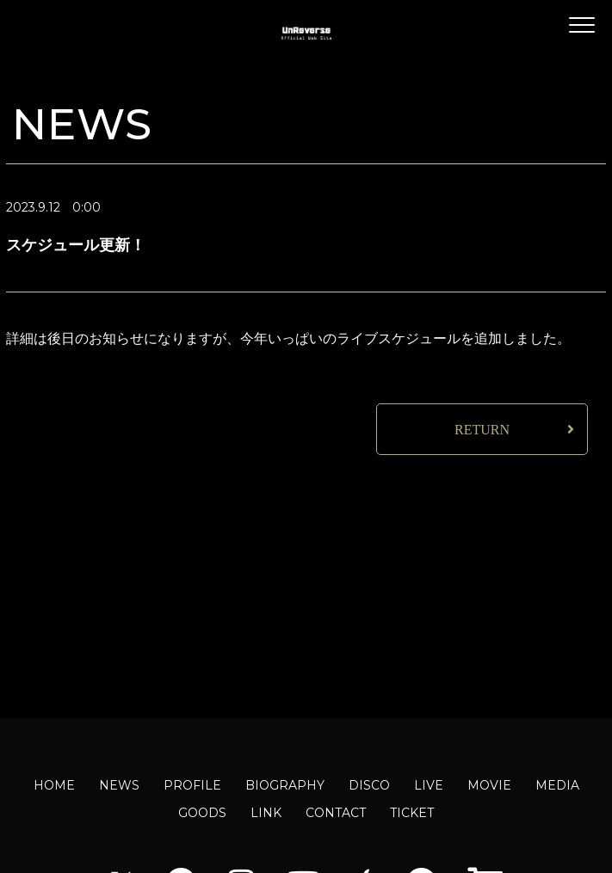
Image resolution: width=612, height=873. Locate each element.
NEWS (119, 785)
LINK (265, 813)
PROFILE (192, 785)
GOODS (202, 813)
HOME (54, 785)
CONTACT (336, 813)
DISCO (369, 785)
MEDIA (557, 785)
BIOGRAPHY (285, 785)
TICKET (412, 813)
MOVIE (489, 785)
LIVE (428, 785)
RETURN (482, 429)
